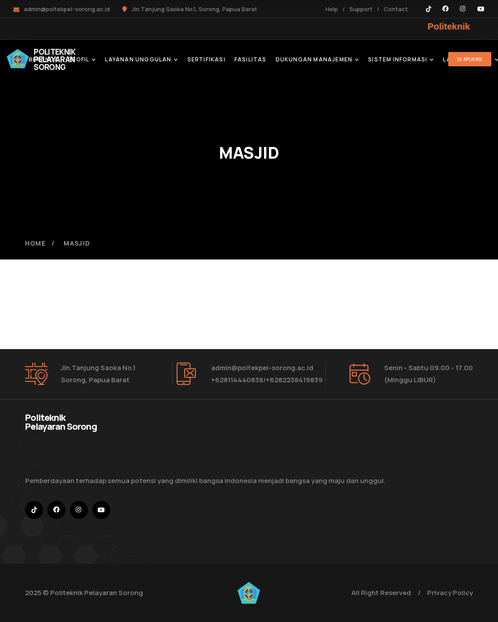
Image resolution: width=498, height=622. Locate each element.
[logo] (18, 58)
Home (35, 243)
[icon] (428, 9)
